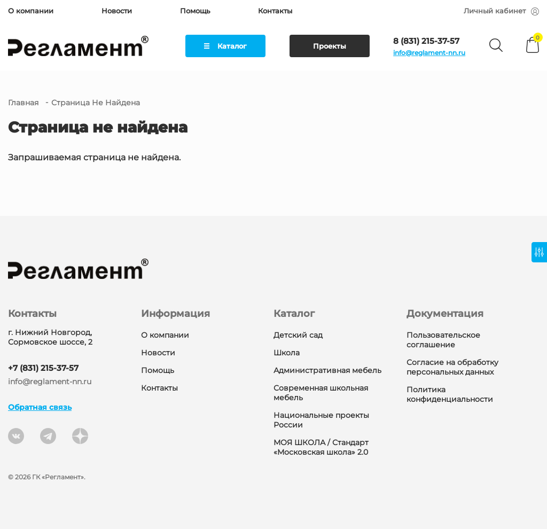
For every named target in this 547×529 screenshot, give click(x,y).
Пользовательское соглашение (443, 339)
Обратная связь (40, 407)
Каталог (225, 46)
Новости (116, 10)
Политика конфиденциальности (450, 394)
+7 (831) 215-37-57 (43, 368)
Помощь (195, 10)
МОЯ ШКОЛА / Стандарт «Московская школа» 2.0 (321, 447)
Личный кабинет (501, 10)
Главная (23, 102)
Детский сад (298, 335)
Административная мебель (327, 370)
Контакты (275, 10)
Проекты (329, 46)
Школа (287, 352)
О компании (30, 10)
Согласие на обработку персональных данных (452, 367)
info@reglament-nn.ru (429, 53)
